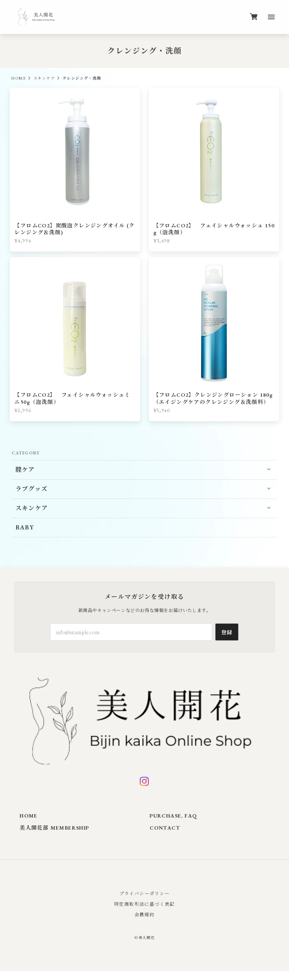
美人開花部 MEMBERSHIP (54, 828)
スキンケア (44, 77)
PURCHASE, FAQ (173, 816)
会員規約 (145, 914)
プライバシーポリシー (144, 893)
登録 (227, 632)
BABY (24, 527)
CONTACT (165, 828)
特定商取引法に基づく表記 (144, 903)
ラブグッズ (31, 489)
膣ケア (25, 470)
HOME (18, 77)
